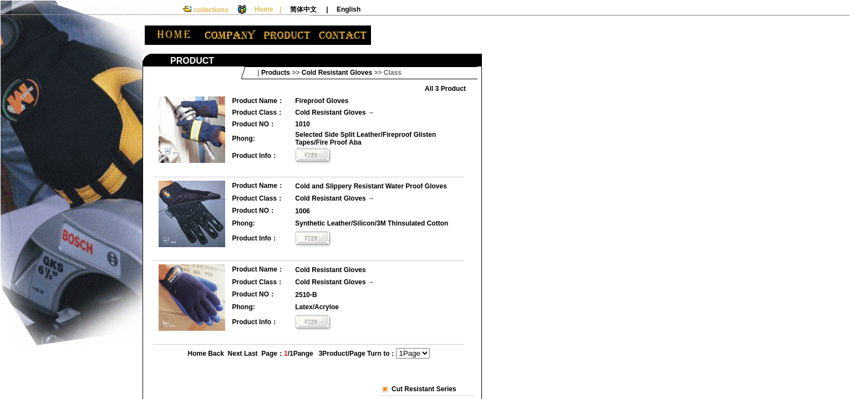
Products (275, 72)
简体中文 (303, 9)
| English (343, 9)
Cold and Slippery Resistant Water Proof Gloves (371, 186)
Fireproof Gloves (321, 101)
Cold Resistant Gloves (330, 112)
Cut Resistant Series (424, 389)
